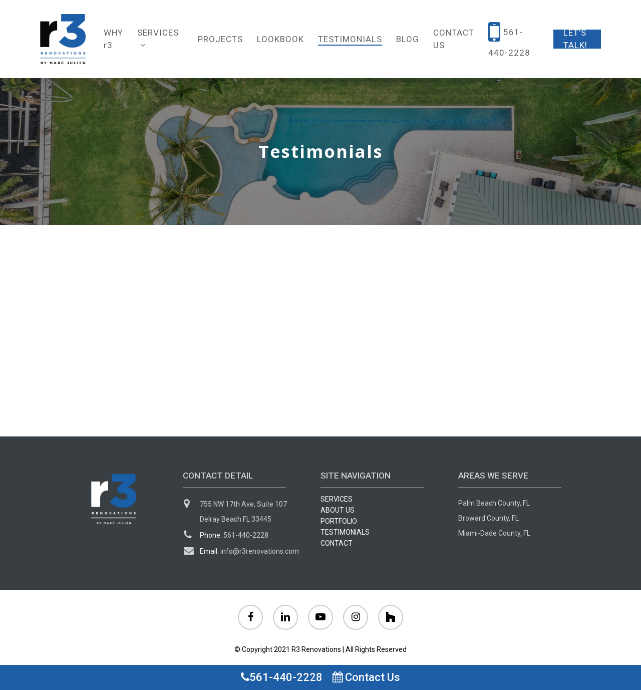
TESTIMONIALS (345, 532)
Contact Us (366, 677)
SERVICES (336, 499)
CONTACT (336, 543)
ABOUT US (337, 510)
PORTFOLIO (338, 521)
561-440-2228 (282, 677)
